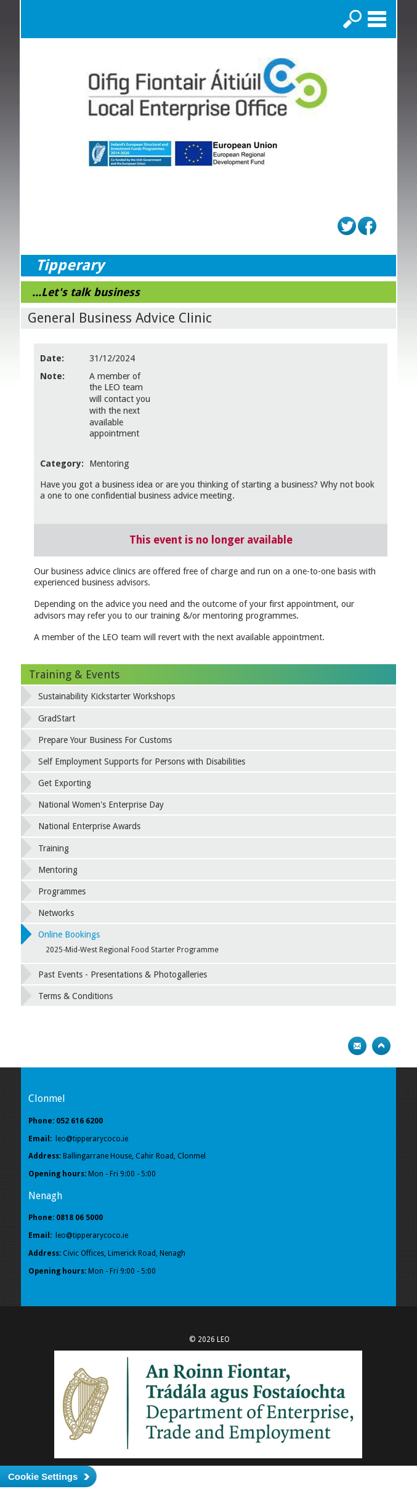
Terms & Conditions (75, 996)
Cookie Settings (43, 1476)
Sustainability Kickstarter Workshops (106, 696)
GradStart (56, 718)
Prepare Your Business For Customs (105, 740)
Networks (56, 913)
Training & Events (74, 674)
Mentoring (58, 870)
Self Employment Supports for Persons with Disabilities (141, 761)
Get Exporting (64, 783)
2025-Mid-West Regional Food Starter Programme (132, 950)
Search (352, 19)
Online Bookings (69, 934)
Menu (377, 19)
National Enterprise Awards (89, 826)
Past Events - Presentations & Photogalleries (122, 974)
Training (53, 848)
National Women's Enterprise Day (101, 804)
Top (381, 1046)
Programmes (62, 891)
